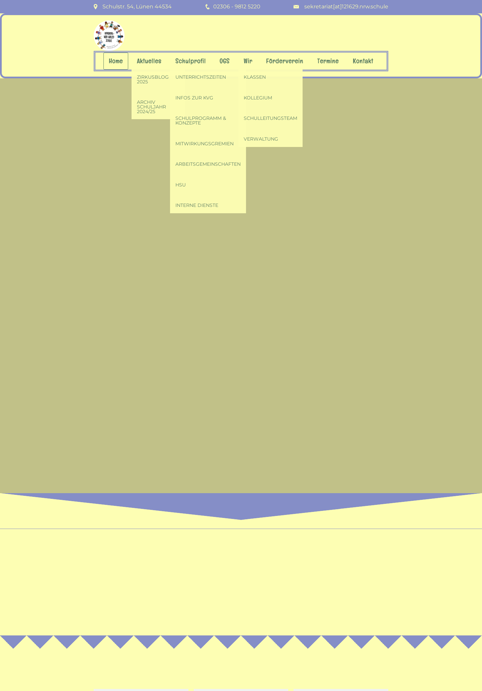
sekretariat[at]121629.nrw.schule (346, 6)
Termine (328, 61)
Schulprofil (190, 61)
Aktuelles (149, 61)
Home (116, 61)
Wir (248, 61)
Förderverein (284, 61)
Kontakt (363, 61)
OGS (225, 61)
